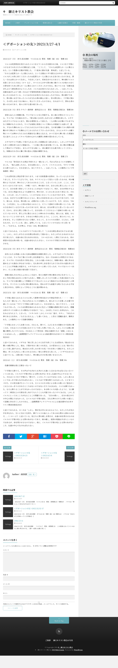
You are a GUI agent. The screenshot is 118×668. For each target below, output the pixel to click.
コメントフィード (91, 201)
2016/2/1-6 (18, 520)
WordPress (78, 650)
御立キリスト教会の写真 (93, 23)
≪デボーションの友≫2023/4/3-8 (49, 454)
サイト (5, 593)
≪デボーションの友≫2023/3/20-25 (22, 454)
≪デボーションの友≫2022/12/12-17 (29, 508)
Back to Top (59, 621)
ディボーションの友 (31, 23)
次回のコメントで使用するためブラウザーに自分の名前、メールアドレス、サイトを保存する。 (36, 604)
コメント (6, 550)
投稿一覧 (31, 474)
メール (6, 584)
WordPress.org (90, 207)
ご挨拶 (17, 23)
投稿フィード (89, 196)
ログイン (88, 190)
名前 (5, 574)
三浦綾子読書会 (62, 23)
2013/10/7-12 (19, 496)
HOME (7, 23)
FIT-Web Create (58, 650)
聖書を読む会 (47, 23)
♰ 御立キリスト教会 (18, 11)
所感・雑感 (76, 23)
